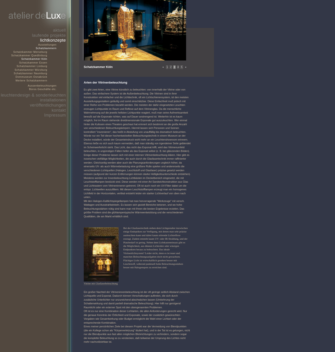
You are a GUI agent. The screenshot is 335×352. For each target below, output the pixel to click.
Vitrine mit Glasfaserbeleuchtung (101, 283)
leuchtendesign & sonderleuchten (33, 95)
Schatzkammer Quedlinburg (29, 55)
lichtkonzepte (53, 40)
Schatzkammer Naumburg (30, 73)
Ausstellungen (47, 44)
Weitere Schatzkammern (31, 80)
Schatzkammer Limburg (32, 66)
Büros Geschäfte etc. (43, 89)
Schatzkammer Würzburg (31, 69)
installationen (53, 100)
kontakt (59, 110)
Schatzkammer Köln (34, 58)
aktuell (59, 30)
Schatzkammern (46, 48)
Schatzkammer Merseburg (30, 51)
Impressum (55, 115)
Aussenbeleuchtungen (42, 85)
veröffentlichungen (48, 105)
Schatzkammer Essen (33, 62)
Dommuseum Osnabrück (31, 76)
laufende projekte (49, 35)
